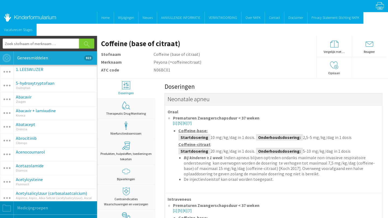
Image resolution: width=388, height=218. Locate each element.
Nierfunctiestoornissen (126, 128)
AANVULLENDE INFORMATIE (180, 17)
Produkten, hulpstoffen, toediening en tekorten (126, 151)
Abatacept (25, 124)
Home (105, 17)
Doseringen (126, 88)
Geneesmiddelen (46, 58)
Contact (274, 17)
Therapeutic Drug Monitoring (126, 108)
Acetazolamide (30, 165)
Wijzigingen (126, 17)
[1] (175, 123)
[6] (185, 123)
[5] (180, 123)
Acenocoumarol (30, 152)
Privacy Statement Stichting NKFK (335, 17)
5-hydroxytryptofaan (35, 83)
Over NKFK (253, 17)
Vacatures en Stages (18, 30)
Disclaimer (295, 17)
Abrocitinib (26, 138)
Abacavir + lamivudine (36, 110)
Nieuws (148, 17)
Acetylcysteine (29, 179)
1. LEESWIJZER (29, 69)
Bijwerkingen (126, 174)
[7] (190, 123)
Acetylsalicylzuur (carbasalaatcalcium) (51, 193)
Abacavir (24, 97)
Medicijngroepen (24, 208)
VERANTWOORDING (223, 17)
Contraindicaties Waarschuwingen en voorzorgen (126, 196)
